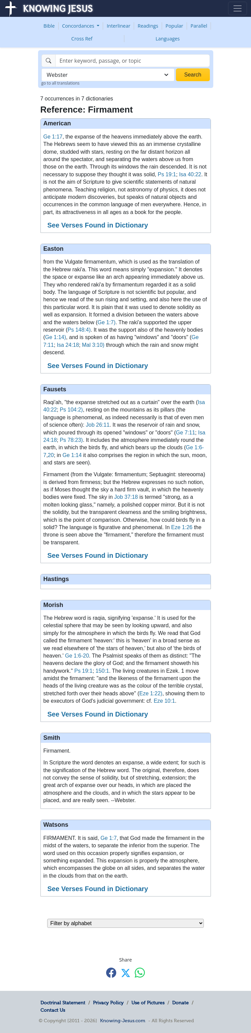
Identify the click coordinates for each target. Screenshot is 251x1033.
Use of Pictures (147, 1002)
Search (192, 75)
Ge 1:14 (72, 455)
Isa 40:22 (190, 174)
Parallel (199, 26)
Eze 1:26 (181, 527)
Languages (168, 38)
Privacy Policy (108, 1002)
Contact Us (52, 1010)
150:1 (102, 671)
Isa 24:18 (68, 345)
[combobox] (108, 74)
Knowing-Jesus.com (122, 1020)
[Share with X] (125, 973)
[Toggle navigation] (237, 8)
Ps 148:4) (79, 330)
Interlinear (118, 26)
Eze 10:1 (164, 701)
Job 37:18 (126, 497)
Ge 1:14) (55, 337)
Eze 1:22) (150, 693)
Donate (180, 1002)
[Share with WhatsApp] (140, 972)
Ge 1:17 (53, 137)
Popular (174, 26)
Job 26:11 (97, 425)
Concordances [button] (78, 26)
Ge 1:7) (106, 322)
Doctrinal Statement (62, 1002)
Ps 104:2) (71, 410)
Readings (148, 26)
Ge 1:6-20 (77, 656)
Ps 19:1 (167, 174)
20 (51, 455)
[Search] (132, 60)
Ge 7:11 (185, 432)
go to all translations (60, 83)
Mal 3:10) (93, 345)
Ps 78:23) (71, 440)
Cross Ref (82, 38)
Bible (49, 26)
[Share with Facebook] (111, 972)
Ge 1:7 (108, 838)
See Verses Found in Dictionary (98, 225)
